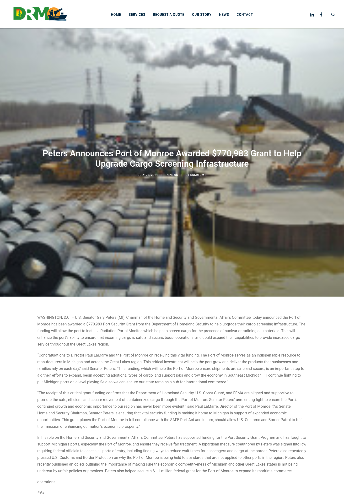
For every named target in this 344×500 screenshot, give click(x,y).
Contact (249, 17)
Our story (206, 17)
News (229, 17)
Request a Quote (173, 17)
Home (121, 17)
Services (142, 17)
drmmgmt (198, 175)
